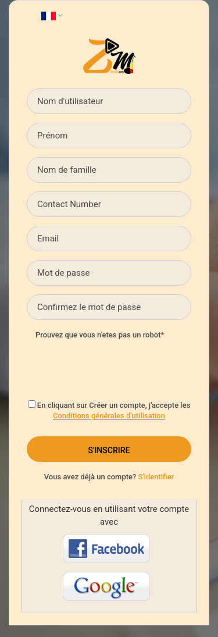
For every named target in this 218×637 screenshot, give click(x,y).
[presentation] (123, 366)
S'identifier (156, 476)
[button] (52, 15)
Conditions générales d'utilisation (109, 415)
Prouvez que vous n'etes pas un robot (97, 334)
